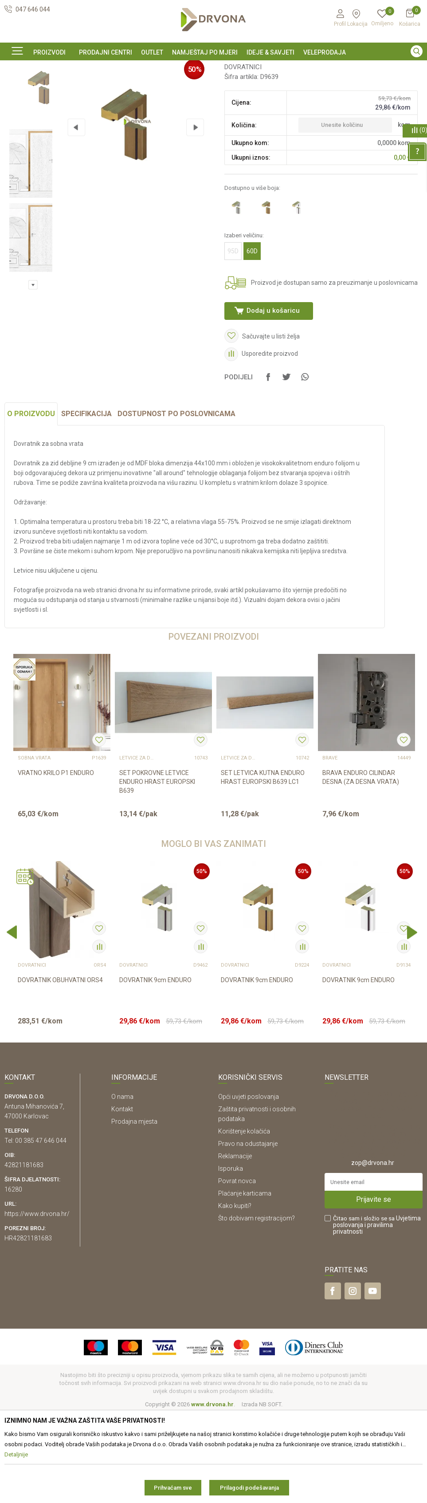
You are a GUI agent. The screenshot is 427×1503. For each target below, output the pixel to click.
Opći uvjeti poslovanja (248, 1185)
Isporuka (230, 1257)
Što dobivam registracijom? (256, 1306)
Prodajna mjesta (134, 1210)
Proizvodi (16, 88)
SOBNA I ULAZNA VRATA (67, 88)
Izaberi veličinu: (243, 307)
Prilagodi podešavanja (249, 1487)
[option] (213, 68)
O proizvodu (31, 503)
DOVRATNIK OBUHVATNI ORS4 (60, 1069)
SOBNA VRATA (34, 847)
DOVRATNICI (122, 88)
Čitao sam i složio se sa (377, 1314)
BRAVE (329, 847)
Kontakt (122, 1197)
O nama (122, 1185)
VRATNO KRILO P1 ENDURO (56, 862)
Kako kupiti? (234, 1294)
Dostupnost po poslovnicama (176, 503)
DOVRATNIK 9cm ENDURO (155, 1069)
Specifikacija (86, 503)
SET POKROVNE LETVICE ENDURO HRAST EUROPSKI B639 (157, 870)
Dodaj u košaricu (272, 382)
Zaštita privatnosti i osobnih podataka (257, 1202)
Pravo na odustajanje (248, 1232)
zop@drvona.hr (372, 1251)
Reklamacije (235, 1244)
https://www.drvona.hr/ (37, 1302)
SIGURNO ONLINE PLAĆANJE (212, 68)
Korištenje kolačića (244, 1220)
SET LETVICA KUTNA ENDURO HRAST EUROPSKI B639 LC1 (263, 866)
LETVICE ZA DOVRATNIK (137, 847)
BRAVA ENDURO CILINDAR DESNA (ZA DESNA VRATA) (360, 866)
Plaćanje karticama (244, 1282)
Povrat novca (237, 1269)
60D (251, 323)
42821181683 (23, 1253)
